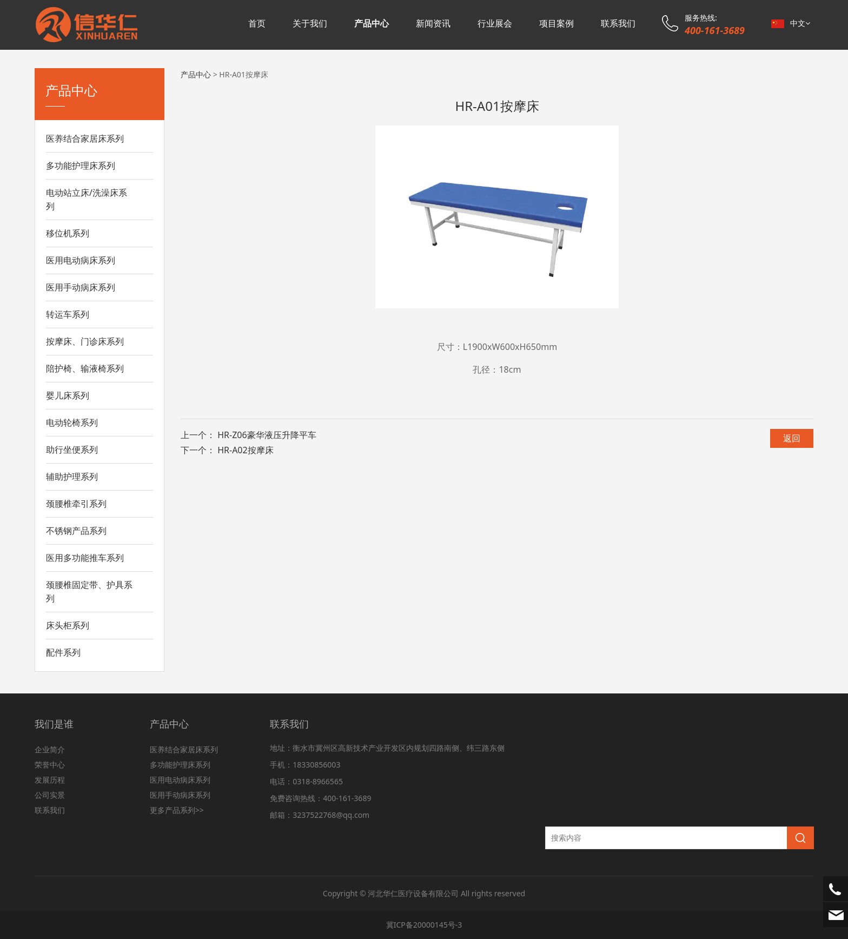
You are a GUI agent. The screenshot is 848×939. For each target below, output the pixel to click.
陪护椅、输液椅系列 (85, 368)
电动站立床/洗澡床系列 (86, 199)
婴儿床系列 (67, 395)
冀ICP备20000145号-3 (424, 925)
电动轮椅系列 (72, 422)
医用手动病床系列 (80, 287)
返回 (791, 438)
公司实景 (50, 795)
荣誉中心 (50, 764)
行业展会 (495, 23)
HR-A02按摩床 (245, 450)
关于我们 (310, 23)
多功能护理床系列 (80, 165)
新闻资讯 (433, 23)
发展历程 (50, 780)
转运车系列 (67, 314)
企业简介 (50, 749)
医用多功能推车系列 (85, 558)
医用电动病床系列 (80, 260)
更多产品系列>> (177, 810)
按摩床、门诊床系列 (85, 341)
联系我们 (618, 23)
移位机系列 (67, 233)
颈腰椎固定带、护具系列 (89, 591)
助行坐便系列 (72, 449)
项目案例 (556, 23)
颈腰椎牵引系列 (76, 504)
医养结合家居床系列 (85, 138)
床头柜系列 (67, 625)
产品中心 (371, 23)
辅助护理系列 (72, 476)
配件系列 (63, 652)
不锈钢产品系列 (76, 531)
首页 (257, 23)
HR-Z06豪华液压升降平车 (266, 435)
